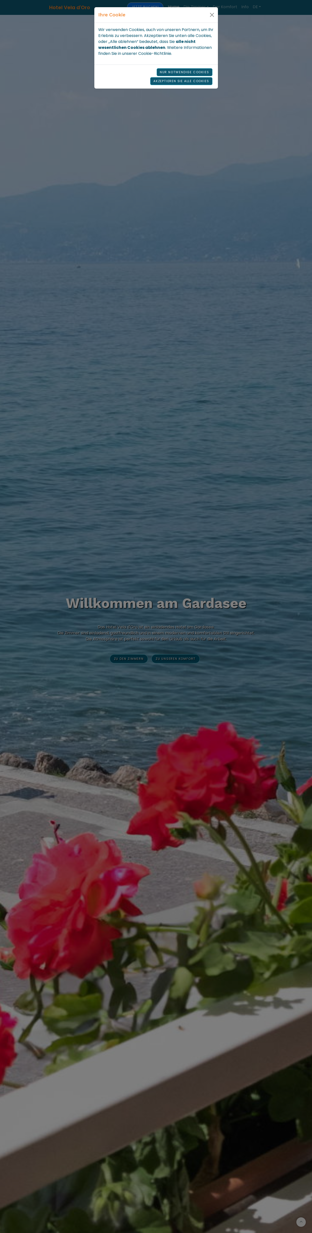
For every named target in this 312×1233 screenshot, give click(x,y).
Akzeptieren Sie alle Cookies (181, 81)
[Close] (212, 15)
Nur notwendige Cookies (184, 72)
